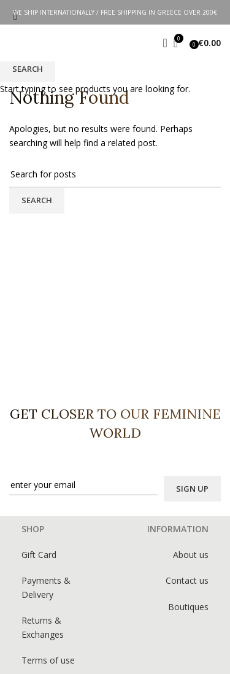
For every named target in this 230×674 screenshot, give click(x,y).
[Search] (161, 43)
